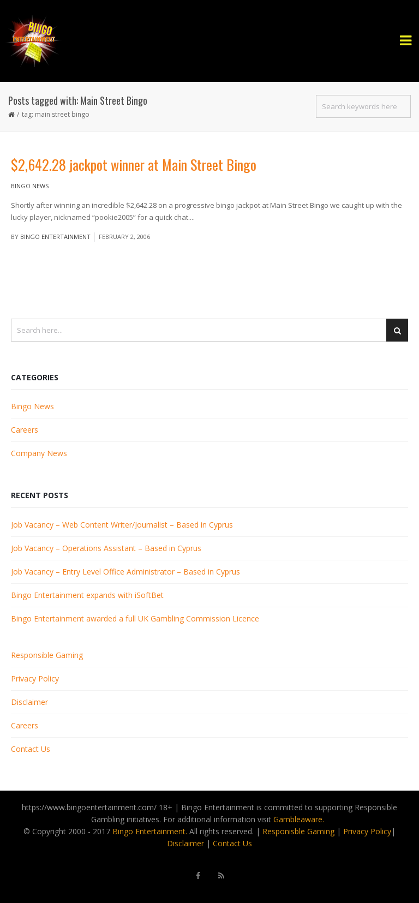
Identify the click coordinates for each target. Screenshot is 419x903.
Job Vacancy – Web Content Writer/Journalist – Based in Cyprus (122, 524)
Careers (24, 429)
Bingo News (30, 186)
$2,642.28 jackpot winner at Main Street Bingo (133, 164)
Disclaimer (29, 702)
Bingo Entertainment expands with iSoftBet (87, 595)
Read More (214, 217)
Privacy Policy (35, 678)
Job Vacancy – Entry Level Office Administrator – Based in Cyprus (125, 571)
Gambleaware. (298, 819)
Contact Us (30, 749)
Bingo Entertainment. (149, 831)
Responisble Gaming (298, 831)
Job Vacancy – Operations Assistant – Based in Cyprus (106, 548)
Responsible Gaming (47, 655)
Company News (39, 453)
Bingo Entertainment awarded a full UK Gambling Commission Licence (135, 618)
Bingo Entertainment (55, 236)
